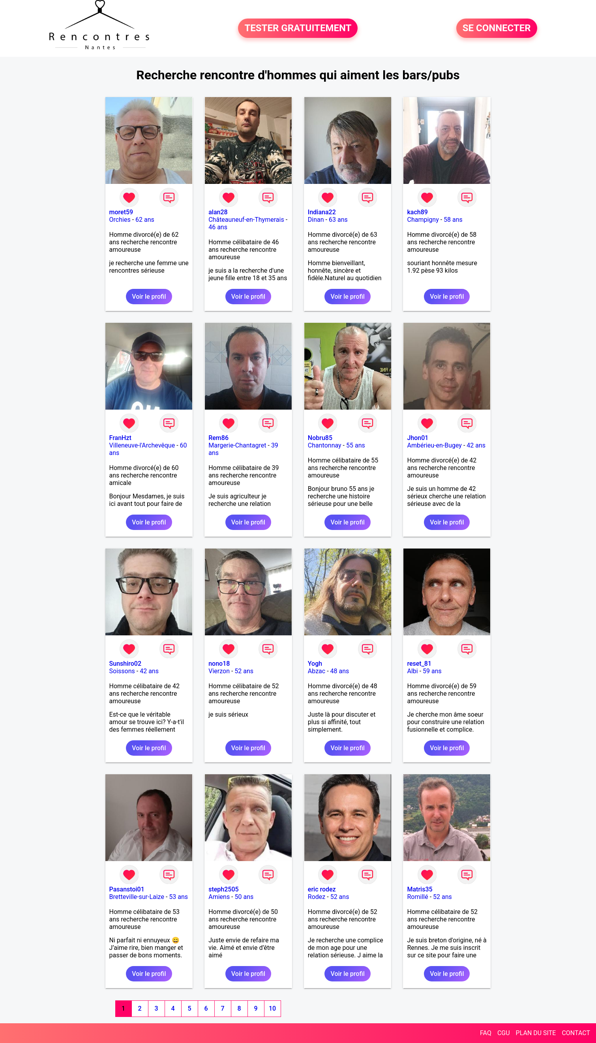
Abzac (316, 671)
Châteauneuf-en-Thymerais (246, 219)
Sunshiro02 (125, 663)
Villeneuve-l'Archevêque (142, 445)
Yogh (315, 663)
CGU (503, 1033)
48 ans (339, 671)
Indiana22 (322, 212)
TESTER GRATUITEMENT (297, 28)
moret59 (121, 212)
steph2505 (223, 889)
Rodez (316, 897)
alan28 (217, 212)
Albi (412, 671)
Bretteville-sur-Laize (136, 897)
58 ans (453, 219)
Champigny (423, 219)
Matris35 (419, 889)
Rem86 (218, 438)
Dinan (316, 219)
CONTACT (576, 1033)
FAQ (485, 1033)
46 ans (217, 227)
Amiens (219, 897)
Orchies (120, 219)
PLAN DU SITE (536, 1033)
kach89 (417, 212)
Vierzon (219, 671)
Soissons (122, 671)
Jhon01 (417, 438)
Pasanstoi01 (126, 889)
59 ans (432, 671)
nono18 (219, 663)
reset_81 (419, 663)
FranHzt (120, 438)
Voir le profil (149, 296)
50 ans (244, 897)
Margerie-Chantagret (237, 445)
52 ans (243, 671)
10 (272, 1008)
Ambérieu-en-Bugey (434, 445)
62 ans (144, 219)
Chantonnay (324, 445)
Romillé (417, 897)
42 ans (476, 445)
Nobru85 (320, 438)
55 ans (355, 445)
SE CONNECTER (497, 28)
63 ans (338, 219)
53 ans (178, 897)
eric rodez (322, 889)
